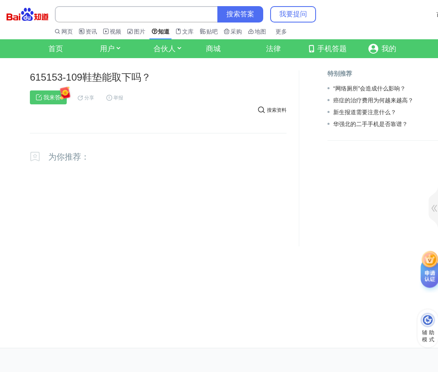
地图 (260, 31)
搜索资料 (272, 109)
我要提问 (293, 14)
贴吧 (212, 31)
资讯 (91, 31)
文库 (188, 31)
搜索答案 (240, 14)
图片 (139, 31)
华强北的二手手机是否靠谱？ (370, 124)
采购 (236, 31)
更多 (281, 31)
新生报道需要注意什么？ (364, 112)
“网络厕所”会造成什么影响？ (369, 88)
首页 (55, 49)
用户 (110, 49)
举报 (118, 98)
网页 (67, 31)
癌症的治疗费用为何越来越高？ (373, 100)
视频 (115, 31)
